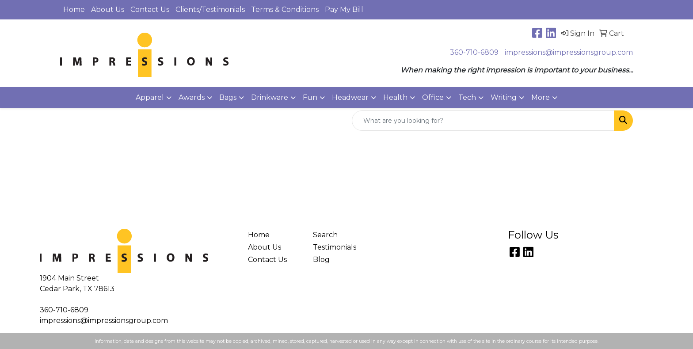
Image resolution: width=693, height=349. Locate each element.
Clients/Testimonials (210, 9)
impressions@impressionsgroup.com (569, 52)
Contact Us (149, 9)
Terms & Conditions (285, 9)
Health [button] (395, 97)
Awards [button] (192, 97)
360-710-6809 (474, 52)
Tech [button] (467, 97)
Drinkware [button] (269, 97)
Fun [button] (310, 97)
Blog (321, 259)
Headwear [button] (350, 97)
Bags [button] (227, 97)
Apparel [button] (150, 97)
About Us (107, 9)
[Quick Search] (483, 120)
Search (325, 235)
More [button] (540, 97)
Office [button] (433, 97)
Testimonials (334, 247)
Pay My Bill (344, 9)
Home (74, 9)
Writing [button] (504, 97)
